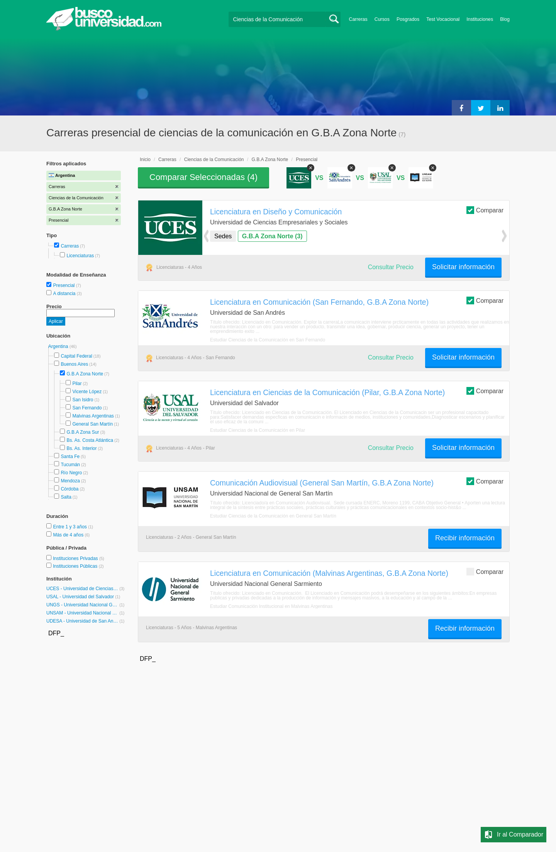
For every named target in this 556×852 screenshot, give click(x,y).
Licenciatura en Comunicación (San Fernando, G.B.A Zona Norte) (319, 302)
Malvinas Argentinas (93, 416)
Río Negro (71, 472)
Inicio (145, 159)
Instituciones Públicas (78, 566)
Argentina (59, 346)
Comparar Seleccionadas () (203, 177)
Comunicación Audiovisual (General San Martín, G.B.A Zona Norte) (322, 483)
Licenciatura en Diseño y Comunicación (276, 211)
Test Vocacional (442, 19)
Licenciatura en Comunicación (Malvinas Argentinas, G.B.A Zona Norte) (329, 573)
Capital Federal (76, 356)
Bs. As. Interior (81, 448)
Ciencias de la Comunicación (214, 159)
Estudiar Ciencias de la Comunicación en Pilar (257, 430)
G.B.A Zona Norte (84, 374)
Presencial (64, 285)
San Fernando (87, 408)
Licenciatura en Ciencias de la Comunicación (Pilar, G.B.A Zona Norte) (327, 392)
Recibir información (465, 538)
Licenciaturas (80, 255)
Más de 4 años (69, 535)
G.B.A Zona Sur (82, 432)
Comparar (484, 210)
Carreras (358, 19)
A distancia (64, 293)
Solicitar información (463, 267)
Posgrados (408, 19)
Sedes (223, 236)
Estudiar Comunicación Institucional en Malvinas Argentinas (271, 606)
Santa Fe (70, 456)
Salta (66, 497)
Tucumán (70, 464)
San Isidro (82, 399)
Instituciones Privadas (78, 558)
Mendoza (70, 481)
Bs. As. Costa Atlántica (89, 440)
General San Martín (92, 424)
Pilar (76, 383)
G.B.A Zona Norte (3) (272, 236)
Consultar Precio (391, 267)
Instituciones (479, 19)
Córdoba (69, 489)
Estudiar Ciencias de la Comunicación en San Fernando (267, 340)
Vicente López (87, 391)
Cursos (382, 19)
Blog (505, 19)
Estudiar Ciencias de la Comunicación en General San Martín (273, 516)
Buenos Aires (74, 364)
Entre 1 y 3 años (70, 527)
